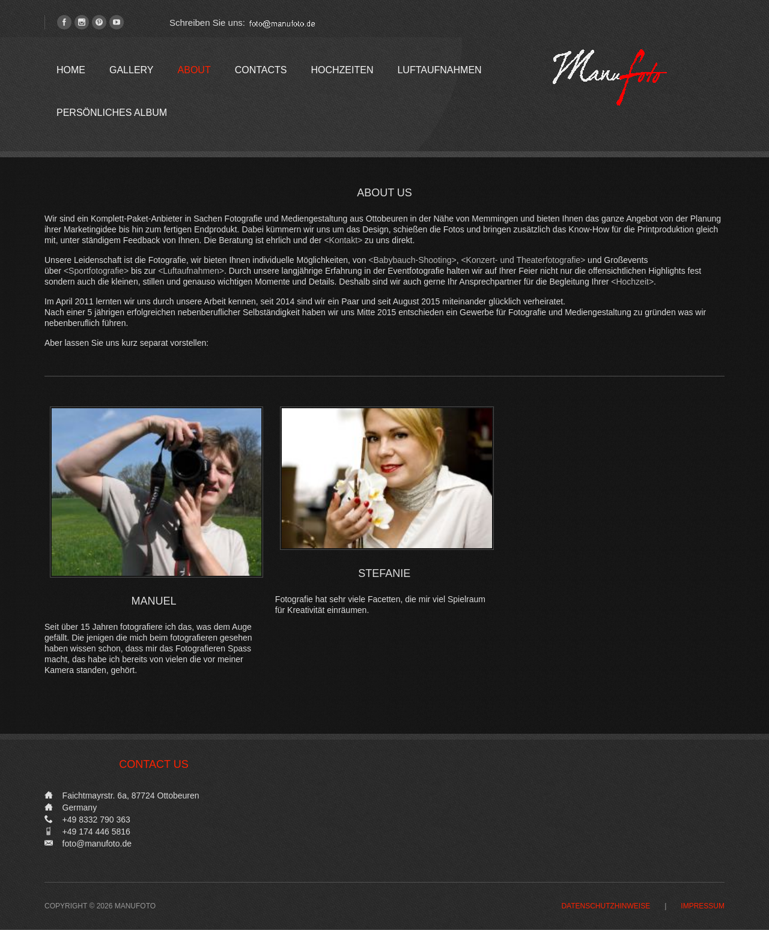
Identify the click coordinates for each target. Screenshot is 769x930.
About (194, 70)
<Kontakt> (343, 240)
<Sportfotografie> (96, 271)
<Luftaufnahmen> (191, 271)
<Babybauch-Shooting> (412, 260)
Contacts (261, 70)
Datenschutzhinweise (605, 906)
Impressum (703, 906)
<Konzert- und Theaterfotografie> (523, 260)
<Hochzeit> (632, 281)
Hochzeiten (342, 70)
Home (70, 70)
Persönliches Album (111, 112)
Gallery (131, 70)
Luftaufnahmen (439, 70)
